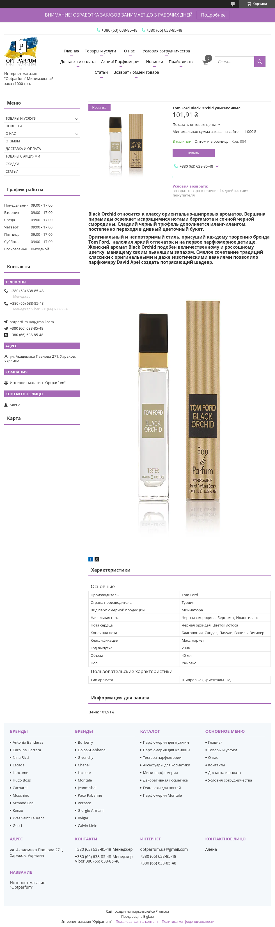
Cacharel (20, 787)
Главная (71, 51)
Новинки (154, 61)
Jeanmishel (87, 787)
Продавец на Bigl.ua (137, 916)
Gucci (17, 825)
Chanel (84, 765)
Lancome (20, 772)
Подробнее (213, 15)
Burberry (85, 742)
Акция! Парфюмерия (120, 61)
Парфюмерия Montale (162, 795)
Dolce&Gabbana (92, 749)
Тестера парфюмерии (162, 757)
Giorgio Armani (90, 810)
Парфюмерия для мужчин (166, 742)
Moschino (21, 795)
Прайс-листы (181, 61)
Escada (18, 765)
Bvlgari (83, 817)
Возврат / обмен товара (136, 72)
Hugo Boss (22, 780)
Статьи (101, 72)
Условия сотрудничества (166, 51)
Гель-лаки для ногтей (162, 787)
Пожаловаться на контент (137, 921)
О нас (129, 51)
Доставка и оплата (78, 61)
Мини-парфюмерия (160, 772)
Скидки (12, 163)
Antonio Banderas (28, 742)
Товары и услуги (100, 51)
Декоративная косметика (165, 780)
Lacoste (84, 772)
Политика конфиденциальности (188, 921)
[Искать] (259, 61)
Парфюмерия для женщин (166, 749)
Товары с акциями (23, 156)
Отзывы (13, 141)
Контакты (216, 765)
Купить (193, 153)
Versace (84, 802)
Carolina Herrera (27, 749)
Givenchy (85, 757)
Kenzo (18, 810)
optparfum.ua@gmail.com (32, 322)
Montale (85, 780)
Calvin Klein (87, 825)
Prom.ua (162, 911)
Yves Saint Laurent (28, 817)
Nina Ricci (21, 757)
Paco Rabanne (90, 795)
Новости (14, 126)
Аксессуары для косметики (166, 765)
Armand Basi (23, 802)
